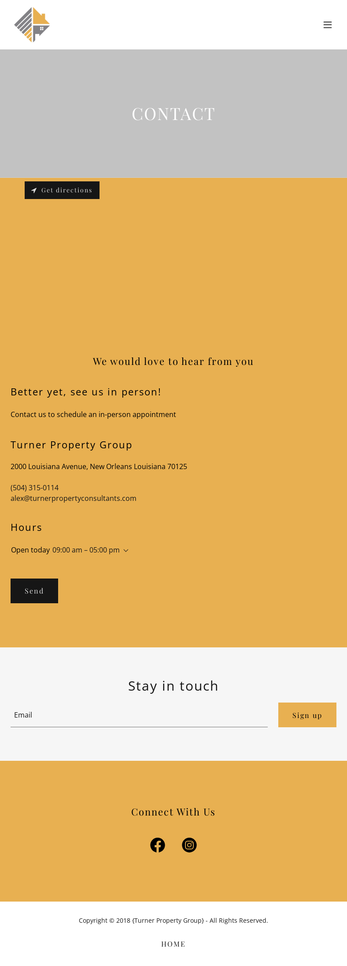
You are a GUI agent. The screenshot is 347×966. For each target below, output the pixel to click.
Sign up (307, 715)
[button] (327, 25)
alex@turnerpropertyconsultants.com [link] (74, 498)
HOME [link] (173, 943)
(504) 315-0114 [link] (35, 487)
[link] (32, 24)
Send (34, 590)
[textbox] (139, 715)
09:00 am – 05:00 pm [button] (86, 550)
